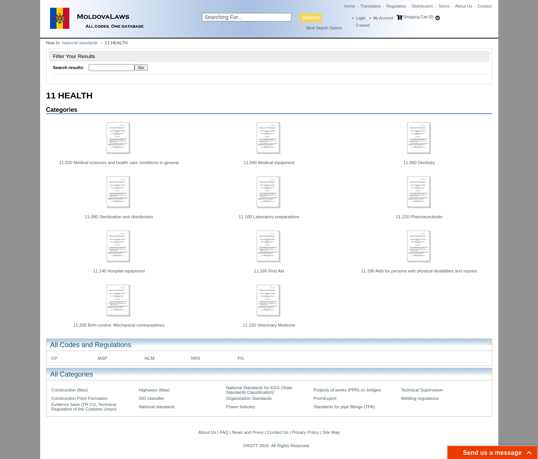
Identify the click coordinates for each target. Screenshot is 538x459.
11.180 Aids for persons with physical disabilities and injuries (419, 271)
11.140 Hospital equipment (119, 271)
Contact (485, 6)
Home (349, 6)
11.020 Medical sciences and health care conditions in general (119, 162)
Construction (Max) (70, 390)
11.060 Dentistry (419, 162)
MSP (103, 358)
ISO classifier (151, 398)
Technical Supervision (422, 390)
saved (363, 25)
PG (241, 358)
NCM (150, 358)
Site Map (331, 432)
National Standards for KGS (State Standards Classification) (259, 390)
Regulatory (396, 6)
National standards (80, 42)
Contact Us (277, 432)
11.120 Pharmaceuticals (419, 216)
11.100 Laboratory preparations (269, 216)
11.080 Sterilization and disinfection (119, 216)
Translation (370, 6)
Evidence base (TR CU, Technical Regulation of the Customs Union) (84, 406)
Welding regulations (420, 398)
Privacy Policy (305, 432)
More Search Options (324, 28)
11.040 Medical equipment (269, 162)
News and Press (247, 432)
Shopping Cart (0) (418, 17)
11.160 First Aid (269, 271)
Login (360, 18)
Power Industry (240, 406)
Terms (444, 6)
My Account (383, 18)
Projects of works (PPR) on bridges (347, 390)
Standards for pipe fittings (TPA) (344, 406)
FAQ (224, 432)
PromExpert (324, 398)
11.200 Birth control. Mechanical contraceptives (119, 325)
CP (55, 358)
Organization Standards (248, 398)
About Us (463, 6)
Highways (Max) (154, 390)
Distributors (422, 6)
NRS (195, 358)
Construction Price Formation (80, 398)
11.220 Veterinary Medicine (269, 325)
